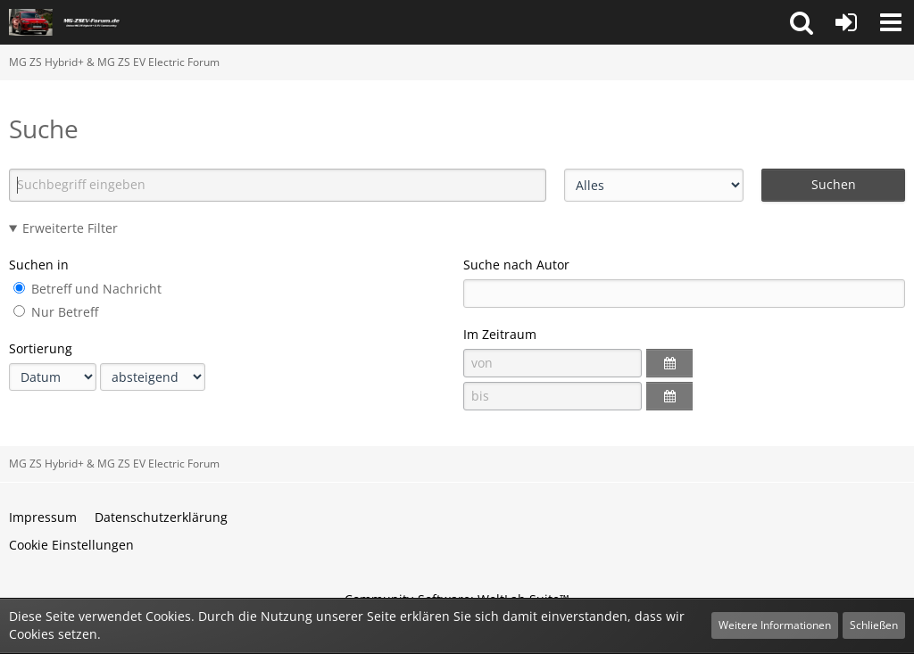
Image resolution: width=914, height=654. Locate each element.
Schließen (874, 625)
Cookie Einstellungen (71, 544)
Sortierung (40, 348)
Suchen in (39, 264)
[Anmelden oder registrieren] (846, 22)
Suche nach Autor (516, 264)
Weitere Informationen (775, 625)
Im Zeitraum (499, 334)
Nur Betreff (55, 311)
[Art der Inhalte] (654, 185)
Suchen (833, 184)
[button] (801, 22)
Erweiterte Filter (70, 227)
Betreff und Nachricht (87, 288)
